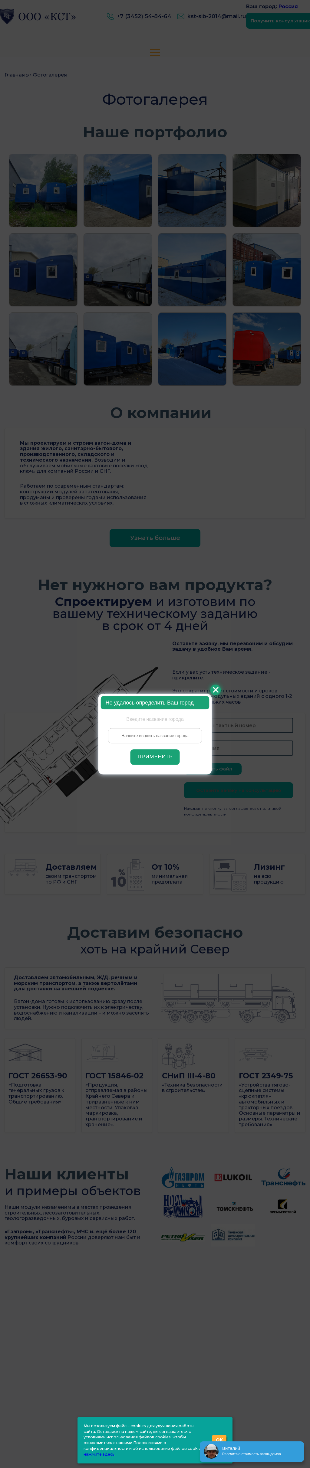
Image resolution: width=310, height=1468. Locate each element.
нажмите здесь (99, 1454)
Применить (155, 757)
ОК (219, 1440)
